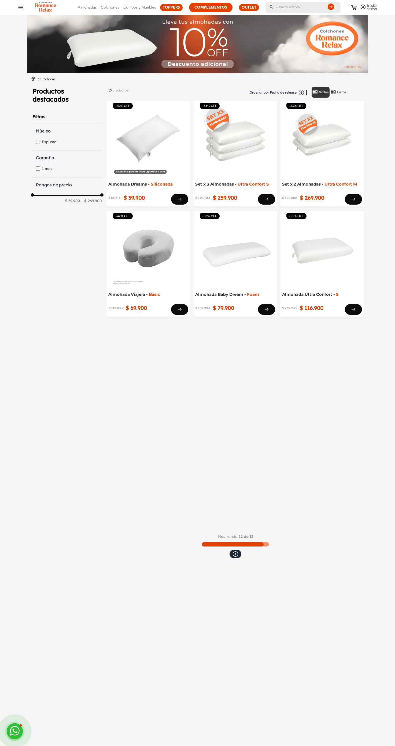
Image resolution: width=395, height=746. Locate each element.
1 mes (47, 169)
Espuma (49, 142)
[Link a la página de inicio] (33, 79)
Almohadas (47, 79)
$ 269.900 (91, 200)
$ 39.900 (72, 200)
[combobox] (308, 7)
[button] (69, 131)
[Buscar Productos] (332, 7)
